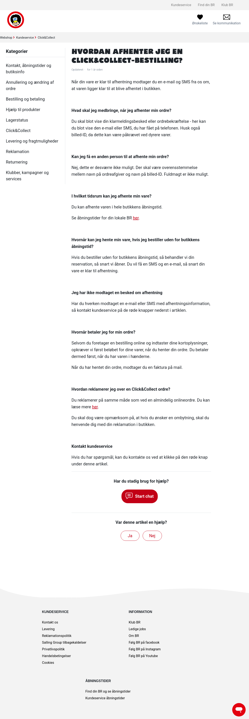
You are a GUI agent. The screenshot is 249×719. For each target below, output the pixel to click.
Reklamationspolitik (56, 636)
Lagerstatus (17, 120)
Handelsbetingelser (56, 656)
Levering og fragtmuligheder (32, 141)
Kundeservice (181, 5)
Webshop (6, 37)
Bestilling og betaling (25, 99)
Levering (48, 629)
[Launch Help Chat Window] (239, 709)
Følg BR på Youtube (143, 656)
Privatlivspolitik (53, 649)
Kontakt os (50, 622)
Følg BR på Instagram (145, 649)
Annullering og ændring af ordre (30, 85)
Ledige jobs (137, 629)
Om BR (134, 636)
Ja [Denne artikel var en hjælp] (130, 535)
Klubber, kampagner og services (27, 175)
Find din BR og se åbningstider (107, 691)
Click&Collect (46, 37)
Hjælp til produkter (23, 109)
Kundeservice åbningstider (105, 698)
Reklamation (17, 151)
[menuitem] (227, 20)
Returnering (16, 162)
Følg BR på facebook (144, 642)
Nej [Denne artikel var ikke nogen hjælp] (152, 535)
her (136, 217)
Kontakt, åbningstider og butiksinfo (28, 68)
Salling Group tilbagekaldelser (64, 642)
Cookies (48, 663)
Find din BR (206, 5)
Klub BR (227, 5)
